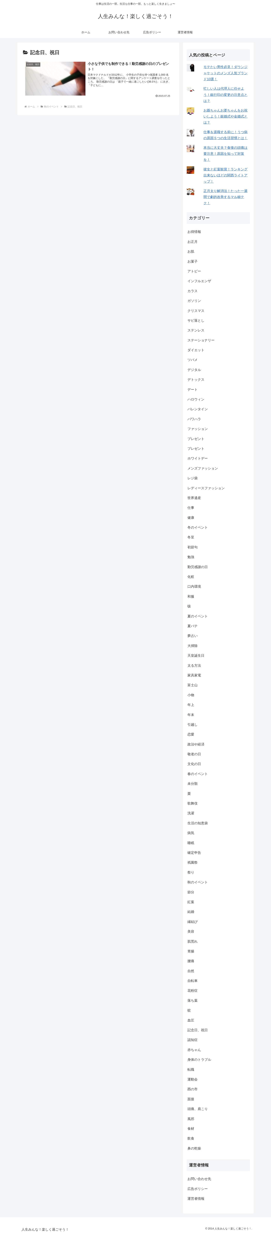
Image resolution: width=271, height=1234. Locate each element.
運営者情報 (195, 1199)
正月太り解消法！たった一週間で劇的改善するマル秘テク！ (225, 197)
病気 (190, 833)
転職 (190, 1069)
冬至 (190, 537)
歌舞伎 (192, 803)
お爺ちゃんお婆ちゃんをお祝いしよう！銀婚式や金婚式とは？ (225, 117)
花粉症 (192, 990)
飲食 (190, 1138)
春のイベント (197, 774)
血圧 (190, 1020)
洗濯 (190, 813)
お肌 (190, 251)
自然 (190, 971)
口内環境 (194, 586)
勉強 (190, 557)
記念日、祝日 (197, 1030)
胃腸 (190, 951)
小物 (190, 695)
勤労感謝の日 (197, 567)
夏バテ (192, 626)
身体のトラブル (199, 1060)
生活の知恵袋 (197, 823)
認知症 (192, 1040)
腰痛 (190, 961)
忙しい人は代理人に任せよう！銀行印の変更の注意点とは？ (225, 95)
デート (192, 389)
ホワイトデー (197, 458)
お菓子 (192, 261)
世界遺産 (194, 498)
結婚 (190, 912)
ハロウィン (195, 399)
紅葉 (190, 902)
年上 (190, 705)
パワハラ (194, 419)
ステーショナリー (201, 340)
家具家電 (194, 675)
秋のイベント (197, 882)
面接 (190, 1099)
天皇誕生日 (195, 655)
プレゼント (195, 439)
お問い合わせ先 (199, 1179)
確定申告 (194, 853)
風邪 (190, 1119)
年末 (190, 715)
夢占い (192, 636)
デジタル (194, 370)
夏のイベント (197, 616)
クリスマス (195, 311)
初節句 (192, 547)
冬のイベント (197, 527)
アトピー (194, 271)
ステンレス (195, 330)
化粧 (190, 577)
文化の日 (194, 764)
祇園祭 (192, 862)
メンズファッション (202, 468)
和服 (190, 596)
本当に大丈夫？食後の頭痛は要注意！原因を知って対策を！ (225, 154)
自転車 (192, 981)
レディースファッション (206, 488)
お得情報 (194, 232)
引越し (192, 724)
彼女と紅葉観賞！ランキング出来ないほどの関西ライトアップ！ (225, 175)
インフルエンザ (199, 281)
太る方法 (194, 665)
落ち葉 (192, 1000)
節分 (190, 892)
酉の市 (192, 1089)
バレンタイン (197, 409)
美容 (190, 931)
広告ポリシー (197, 1189)
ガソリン (194, 301)
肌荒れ (192, 941)
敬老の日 (194, 754)
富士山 (192, 685)
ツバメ (192, 360)
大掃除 (192, 646)
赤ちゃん (194, 1050)
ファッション (197, 429)
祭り (190, 872)
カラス (192, 291)
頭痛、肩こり (197, 1109)
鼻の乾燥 (194, 1148)
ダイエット (195, 350)
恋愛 (190, 734)
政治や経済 (195, 744)
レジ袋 (192, 478)
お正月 (192, 242)
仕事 (190, 508)
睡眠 (190, 843)
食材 (190, 1129)
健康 (190, 518)
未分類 (192, 784)
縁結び (192, 922)
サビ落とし (195, 320)
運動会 (192, 1079)
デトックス (195, 379)
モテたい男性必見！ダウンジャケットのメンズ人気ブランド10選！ (225, 73)
